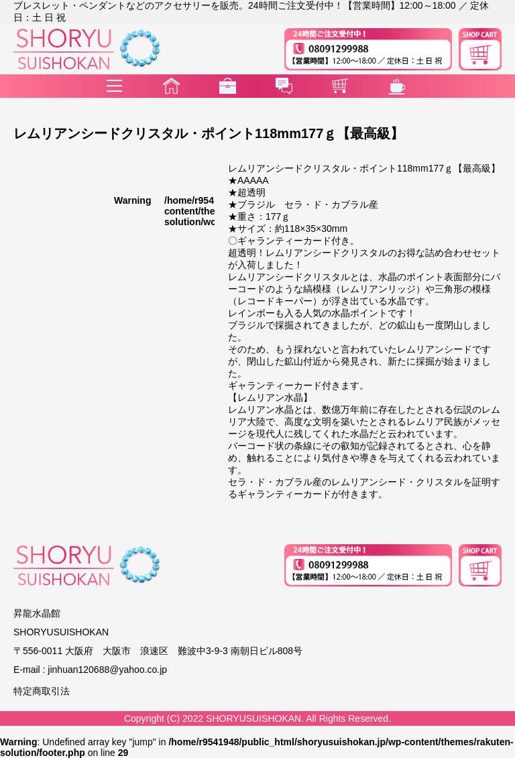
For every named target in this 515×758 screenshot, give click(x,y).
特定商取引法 (41, 691)
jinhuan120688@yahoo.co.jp (107, 669)
